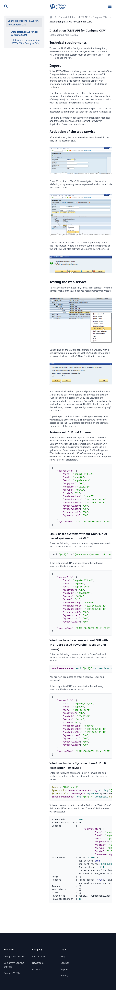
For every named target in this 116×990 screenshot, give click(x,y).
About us (36, 969)
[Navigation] (110, 6)
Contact (65, 962)
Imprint (64, 969)
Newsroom (37, 962)
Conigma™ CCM (12, 973)
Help (63, 956)
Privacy (64, 975)
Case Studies (38, 956)
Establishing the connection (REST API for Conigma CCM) (25, 41)
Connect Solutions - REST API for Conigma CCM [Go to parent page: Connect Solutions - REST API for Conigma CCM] (82, 17)
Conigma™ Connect (14, 956)
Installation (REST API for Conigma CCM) (24, 33)
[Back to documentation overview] (51, 17)
